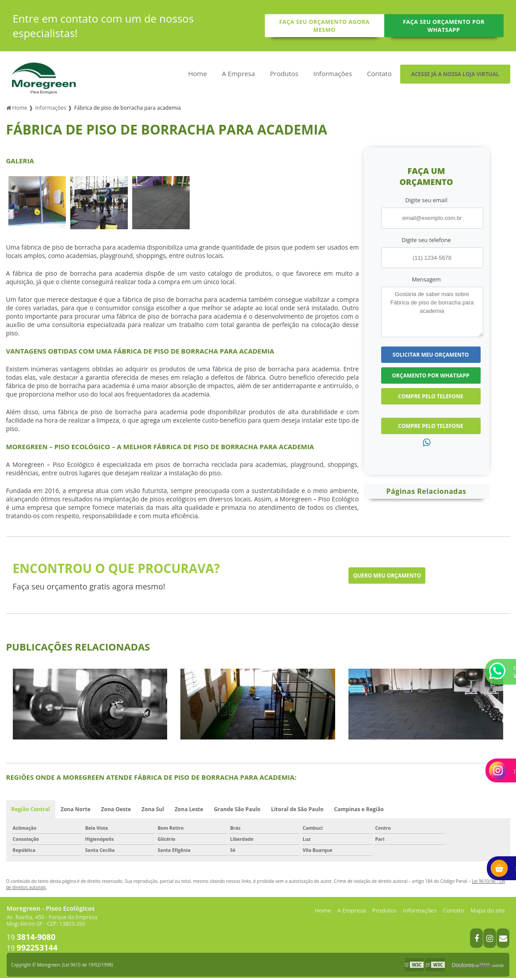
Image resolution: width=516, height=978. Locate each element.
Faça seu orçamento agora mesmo (324, 26)
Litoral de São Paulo (297, 804)
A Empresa (238, 73)
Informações (332, 73)
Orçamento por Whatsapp (431, 370)
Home (197, 73)
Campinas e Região (359, 804)
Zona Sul (152, 804)
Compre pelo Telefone (430, 391)
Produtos (284, 73)
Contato (379, 73)
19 (31, 932)
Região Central (30, 804)
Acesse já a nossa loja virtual (455, 74)
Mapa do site (487, 905)
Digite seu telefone (426, 235)
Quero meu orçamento (387, 570)
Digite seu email (426, 195)
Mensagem (426, 274)
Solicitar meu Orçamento (431, 349)
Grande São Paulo (237, 804)
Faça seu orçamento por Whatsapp (444, 26)
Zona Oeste (116, 804)
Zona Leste (189, 804)
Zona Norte (76, 804)
